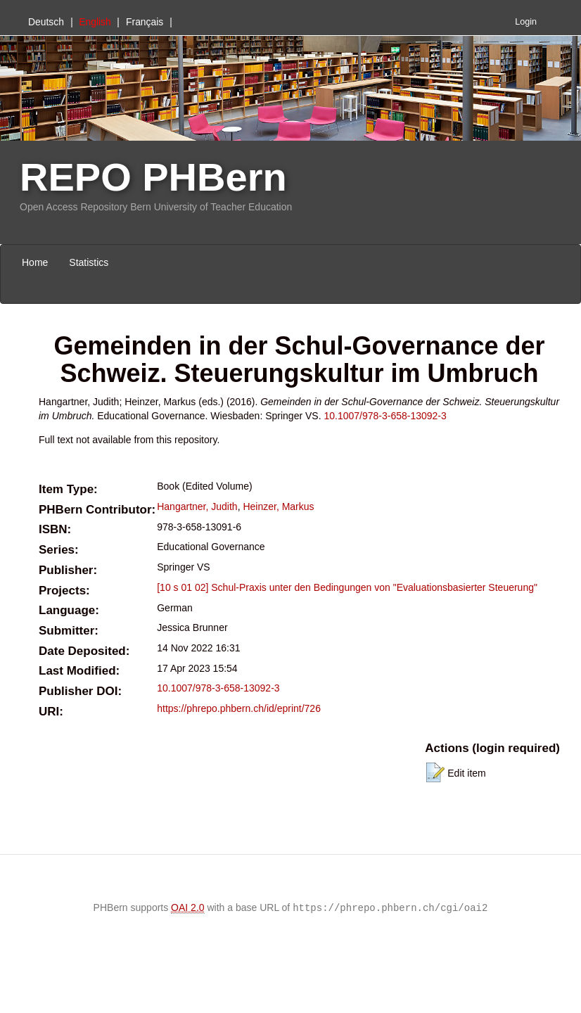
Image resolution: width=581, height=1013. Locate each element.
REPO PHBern (153, 177)
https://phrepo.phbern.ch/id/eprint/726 (239, 708)
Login (526, 22)
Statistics (88, 262)
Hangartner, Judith (197, 506)
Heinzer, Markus (278, 506)
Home (35, 262)
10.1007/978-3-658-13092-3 (385, 415)
